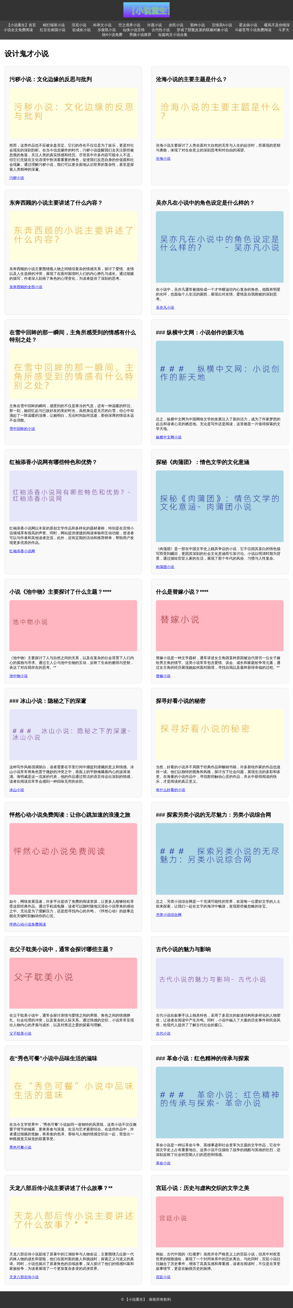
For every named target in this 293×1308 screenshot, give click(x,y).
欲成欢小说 (81, 30)
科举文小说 (102, 25)
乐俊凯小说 (107, 30)
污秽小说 (16, 178)
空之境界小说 (129, 25)
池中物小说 (18, 676)
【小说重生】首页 (21, 25)
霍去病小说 (248, 25)
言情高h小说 (222, 25)
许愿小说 (154, 25)
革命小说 (163, 1163)
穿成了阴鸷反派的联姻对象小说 (202, 30)
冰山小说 (16, 790)
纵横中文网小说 (169, 437)
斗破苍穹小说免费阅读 (253, 30)
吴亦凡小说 (165, 307)
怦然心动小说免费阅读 (27, 924)
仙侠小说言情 (134, 30)
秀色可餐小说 (20, 1147)
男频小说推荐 (140, 35)
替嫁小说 (163, 676)
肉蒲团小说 (165, 567)
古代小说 (163, 1033)
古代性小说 (161, 30)
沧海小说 (163, 159)
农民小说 (176, 25)
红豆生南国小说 (52, 30)
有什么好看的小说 (170, 790)
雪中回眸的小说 (22, 429)
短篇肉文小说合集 (172, 35)
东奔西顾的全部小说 (25, 287)
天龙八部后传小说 (24, 1277)
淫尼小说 (79, 25)
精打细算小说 (54, 25)
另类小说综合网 (169, 915)
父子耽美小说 (20, 1033)
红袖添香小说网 (22, 551)
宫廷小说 (163, 1277)
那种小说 (197, 25)
